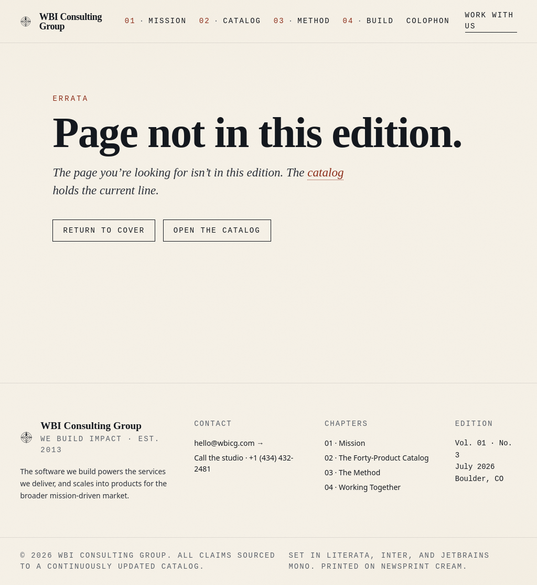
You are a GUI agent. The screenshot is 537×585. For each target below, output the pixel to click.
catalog (325, 172)
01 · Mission (345, 443)
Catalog (242, 21)
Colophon (428, 21)
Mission (167, 21)
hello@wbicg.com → (229, 443)
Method (313, 21)
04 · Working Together (363, 487)
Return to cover (104, 231)
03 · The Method (352, 472)
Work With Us (489, 21)
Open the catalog (217, 231)
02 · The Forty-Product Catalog (377, 458)
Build (380, 21)
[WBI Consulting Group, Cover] (65, 21)
